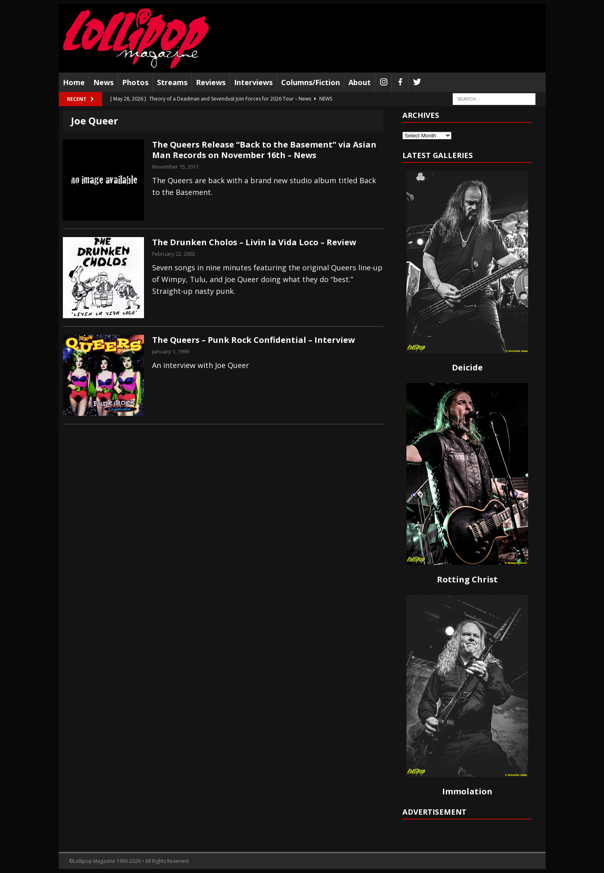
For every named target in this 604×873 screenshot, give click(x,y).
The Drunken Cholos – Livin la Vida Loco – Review (254, 242)
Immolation (467, 791)
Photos (135, 82)
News (103, 82)
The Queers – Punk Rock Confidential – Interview (253, 339)
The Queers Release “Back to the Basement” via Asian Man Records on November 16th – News (264, 149)
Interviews (253, 82)
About (359, 82)
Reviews (211, 82)
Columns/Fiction (310, 82)
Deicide (467, 367)
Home (74, 82)
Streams (172, 82)
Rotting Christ (467, 579)
